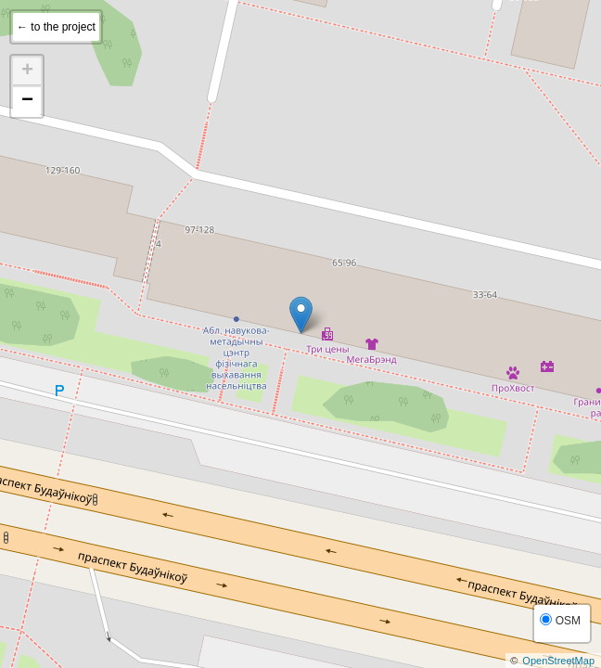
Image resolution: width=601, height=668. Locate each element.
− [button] (27, 101)
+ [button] (27, 71)
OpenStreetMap (558, 660)
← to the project (56, 26)
